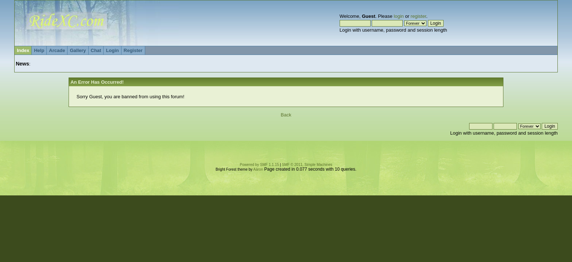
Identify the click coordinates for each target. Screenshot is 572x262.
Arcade (57, 50)
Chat (96, 50)
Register (133, 50)
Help (39, 50)
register (418, 16)
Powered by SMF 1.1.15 (259, 165)
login (398, 16)
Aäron (258, 169)
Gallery (78, 50)
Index (23, 50)
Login (112, 50)
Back (286, 115)
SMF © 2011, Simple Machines (307, 165)
